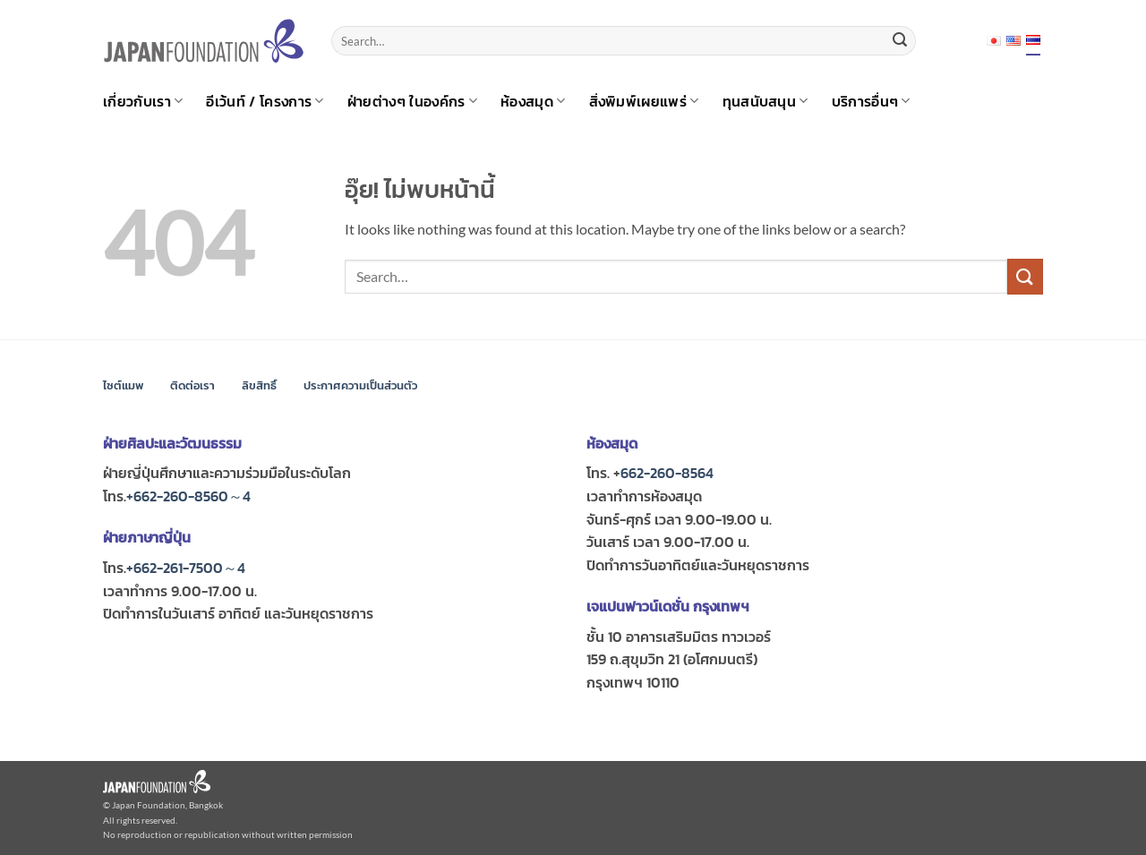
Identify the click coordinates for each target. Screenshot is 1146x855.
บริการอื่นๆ (871, 101)
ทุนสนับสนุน (765, 101)
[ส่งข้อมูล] (900, 41)
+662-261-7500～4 (185, 567)
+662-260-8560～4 (188, 496)
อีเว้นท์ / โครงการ (264, 101)
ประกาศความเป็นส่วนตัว (360, 385)
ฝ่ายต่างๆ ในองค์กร (412, 101)
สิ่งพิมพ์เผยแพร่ (644, 101)
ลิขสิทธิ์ (259, 385)
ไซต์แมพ (123, 385)
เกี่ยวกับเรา (143, 101)
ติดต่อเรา (192, 385)
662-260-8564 (667, 472)
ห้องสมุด (532, 101)
